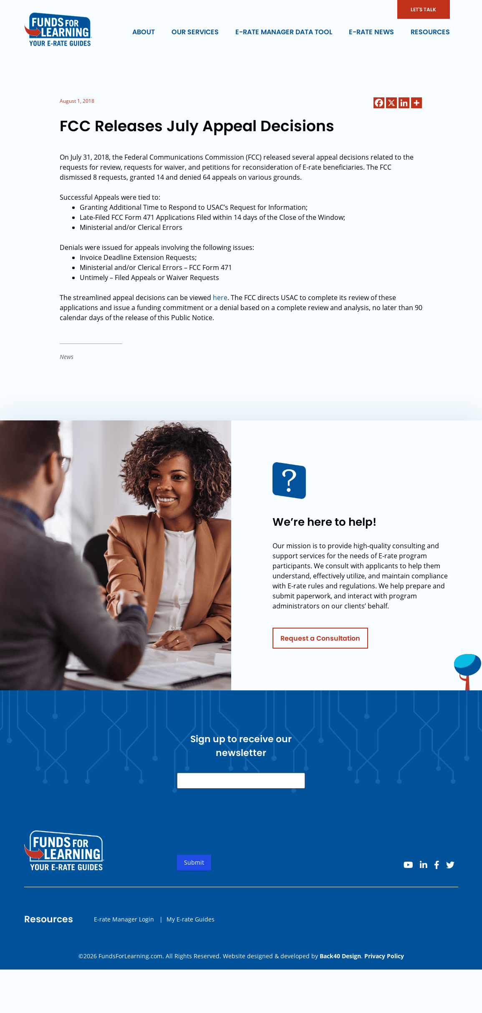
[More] (416, 102)
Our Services (195, 32)
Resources (430, 32)
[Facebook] (378, 102)
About (143, 32)
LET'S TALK (423, 9)
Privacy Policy (384, 956)
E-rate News (371, 32)
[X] (391, 102)
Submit (194, 866)
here (220, 297)
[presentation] (240, 831)
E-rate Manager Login (124, 922)
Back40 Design (340, 956)
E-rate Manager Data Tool (283, 32)
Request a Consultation (320, 641)
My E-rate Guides (191, 922)
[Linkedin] (404, 102)
